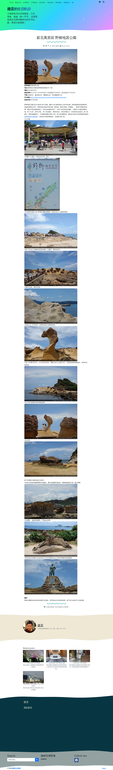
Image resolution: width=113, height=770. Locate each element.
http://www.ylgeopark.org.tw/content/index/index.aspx (48, 97)
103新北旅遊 (50, 607)
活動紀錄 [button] (66, 2)
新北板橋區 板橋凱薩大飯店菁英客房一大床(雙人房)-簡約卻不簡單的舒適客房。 (56, 666)
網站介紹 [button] (17, 2)
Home (11, 2)
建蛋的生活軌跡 (19, 9)
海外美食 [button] (42, 2)
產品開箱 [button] (58, 2)
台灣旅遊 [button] (34, 2)
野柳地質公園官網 (31, 117)
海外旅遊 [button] (50, 2)
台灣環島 (65, 607)
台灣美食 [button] (26, 2)
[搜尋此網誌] (21, 759)
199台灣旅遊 (58, 607)
